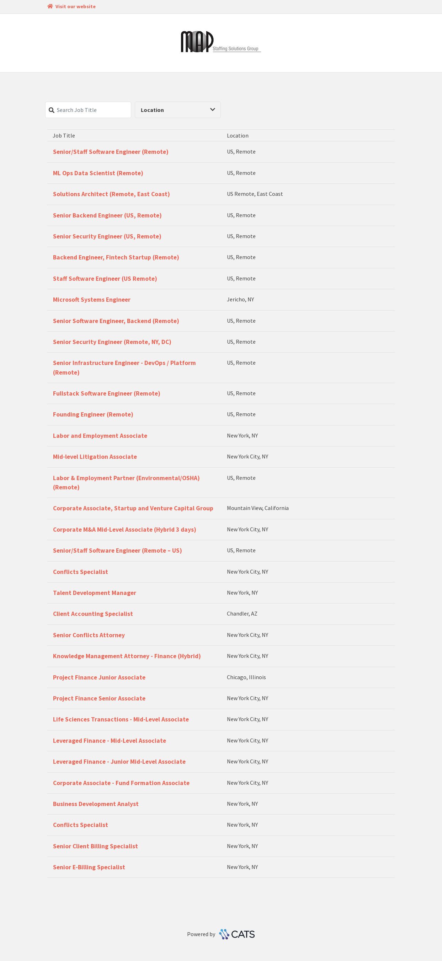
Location (178, 109)
